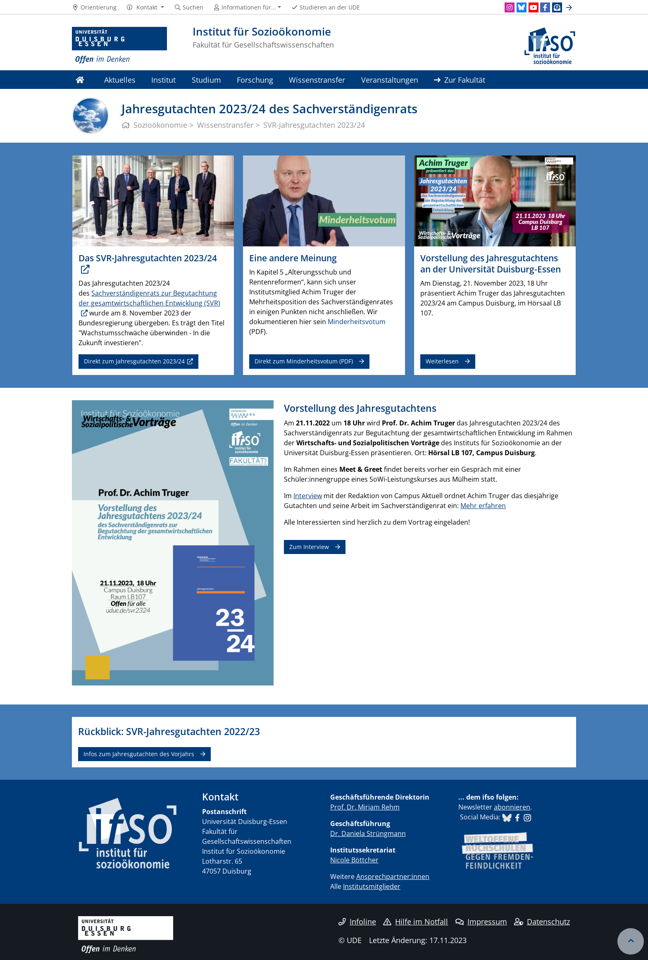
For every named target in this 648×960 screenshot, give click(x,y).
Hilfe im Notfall (415, 922)
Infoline (357, 922)
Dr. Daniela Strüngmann (368, 833)
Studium (206, 79)
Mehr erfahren (483, 505)
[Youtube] (533, 7)
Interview (307, 495)
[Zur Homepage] (119, 45)
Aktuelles (120, 79)
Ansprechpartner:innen (392, 876)
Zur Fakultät (459, 79)
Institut (163, 79)
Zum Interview (309, 547)
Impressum (481, 922)
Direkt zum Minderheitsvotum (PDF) (304, 361)
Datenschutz (542, 922)
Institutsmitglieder (371, 886)
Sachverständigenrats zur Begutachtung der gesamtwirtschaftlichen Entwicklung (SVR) (149, 298)
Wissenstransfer (317, 79)
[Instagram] (510, 7)
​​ (507, 816)
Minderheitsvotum (357, 321)
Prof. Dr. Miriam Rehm (365, 807)
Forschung (255, 79)
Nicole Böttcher (354, 859)
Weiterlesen (442, 361)
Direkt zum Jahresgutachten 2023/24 (134, 361)
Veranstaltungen (389, 79)
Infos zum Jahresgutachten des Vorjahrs (138, 754)
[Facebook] (545, 7)
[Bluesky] (521, 7)
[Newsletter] (557, 7)
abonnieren (512, 807)
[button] (145, 7)
